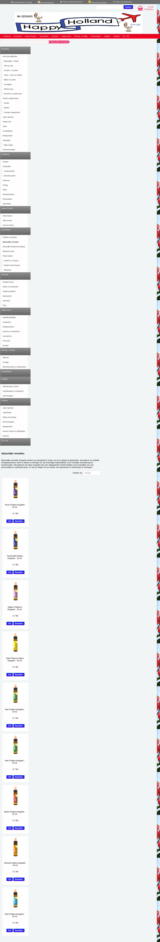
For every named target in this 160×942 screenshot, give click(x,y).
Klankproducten (8, 327)
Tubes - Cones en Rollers (13, 75)
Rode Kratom (7, 216)
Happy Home (66, 36)
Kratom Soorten (30, 36)
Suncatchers (7, 336)
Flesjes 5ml (7, 122)
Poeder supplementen (11, 98)
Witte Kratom (7, 220)
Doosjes (6, 345)
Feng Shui (6, 341)
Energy (5, 185)
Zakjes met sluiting (9, 417)
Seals (5, 126)
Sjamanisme (7, 296)
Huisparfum (7, 322)
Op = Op (126, 36)
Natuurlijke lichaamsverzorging (14, 247)
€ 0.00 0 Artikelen (148, 8)
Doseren (6, 436)
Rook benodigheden (10, 56)
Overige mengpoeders (12, 112)
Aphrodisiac (7, 204)
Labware (116, 36)
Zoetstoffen (7, 166)
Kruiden (5, 162)
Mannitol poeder (9, 176)
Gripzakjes (6, 140)
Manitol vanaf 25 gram (12, 265)
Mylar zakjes (8, 145)
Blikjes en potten (10, 80)
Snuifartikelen (8, 131)
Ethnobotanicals (8, 194)
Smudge (6, 362)
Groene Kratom (8, 225)
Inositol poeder (9, 171)
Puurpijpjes (8, 84)
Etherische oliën (8, 251)
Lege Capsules (8, 117)
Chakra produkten (9, 291)
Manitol (6, 108)
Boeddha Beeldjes (9, 317)
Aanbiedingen (96, 36)
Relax (5, 190)
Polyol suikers (8, 256)
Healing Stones (8, 282)
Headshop (7, 36)
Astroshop (6, 301)
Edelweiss (7, 270)
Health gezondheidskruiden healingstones (28, 42)
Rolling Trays (8, 89)
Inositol (6, 103)
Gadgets (107, 36)
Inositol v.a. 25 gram (11, 261)
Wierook (6, 357)
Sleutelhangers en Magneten (13, 391)
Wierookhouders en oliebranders (14, 367)
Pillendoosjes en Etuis (11, 386)
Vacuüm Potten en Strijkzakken (14, 431)
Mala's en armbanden (10, 287)
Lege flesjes (7, 412)
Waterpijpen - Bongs (11, 61)
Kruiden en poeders (10, 237)
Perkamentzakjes (9, 150)
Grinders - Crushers (11, 70)
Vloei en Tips (8, 66)
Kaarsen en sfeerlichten (11, 331)
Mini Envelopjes (8, 422)
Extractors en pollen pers (13, 94)
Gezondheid (44, 36)
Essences (6, 180)
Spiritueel (55, 36)
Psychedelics (7, 199)
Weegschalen (8, 136)
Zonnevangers (8, 396)
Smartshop (18, 36)
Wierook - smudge (81, 36)
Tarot (4, 305)
